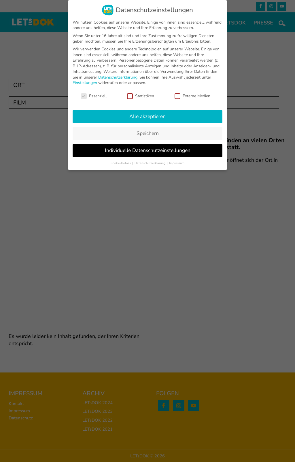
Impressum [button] (176, 163)
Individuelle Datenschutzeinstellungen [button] (147, 150)
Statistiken (140, 96)
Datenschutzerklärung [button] (150, 163)
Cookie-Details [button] (121, 163)
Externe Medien (192, 96)
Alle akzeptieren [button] (147, 116)
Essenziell (94, 96)
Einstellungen (85, 82)
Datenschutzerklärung (117, 77)
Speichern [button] (148, 133)
